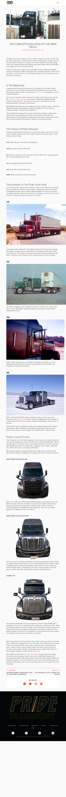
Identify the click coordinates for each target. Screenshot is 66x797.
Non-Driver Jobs (23, 725)
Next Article (46, 672)
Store (33, 728)
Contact (43, 725)
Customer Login (53, 725)
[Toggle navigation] (58, 2)
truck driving (39, 92)
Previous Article (19, 672)
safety (38, 651)
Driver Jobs (35, 725)
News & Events (12, 725)
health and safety (32, 654)
